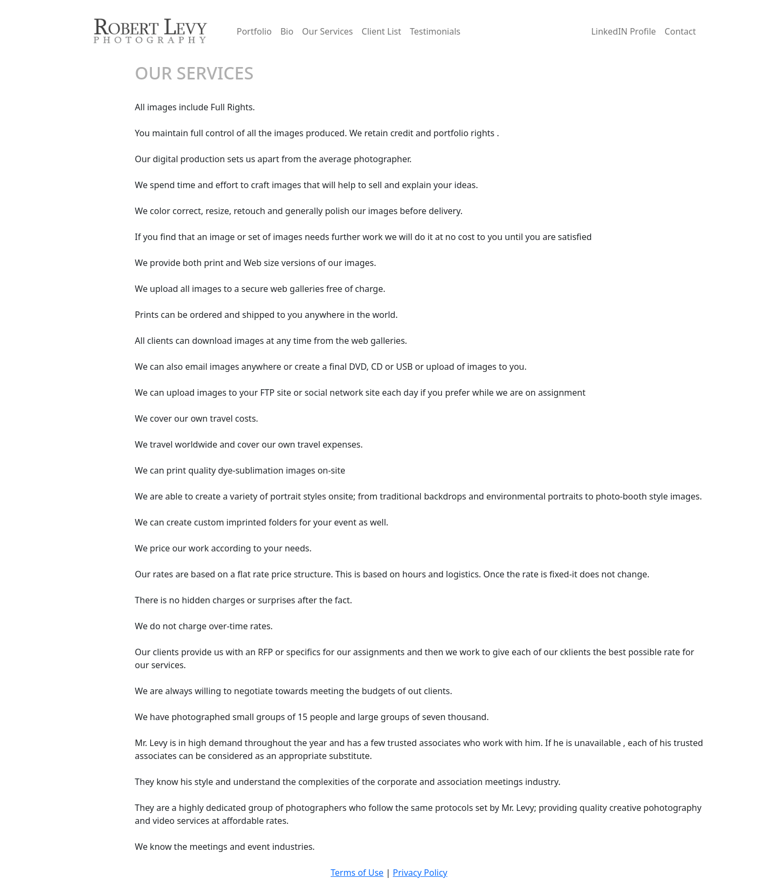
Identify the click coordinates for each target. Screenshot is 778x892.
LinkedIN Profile (623, 31)
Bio (286, 31)
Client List (381, 31)
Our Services (327, 31)
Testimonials (435, 31)
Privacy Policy (420, 872)
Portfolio (254, 31)
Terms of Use (357, 872)
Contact (680, 31)
